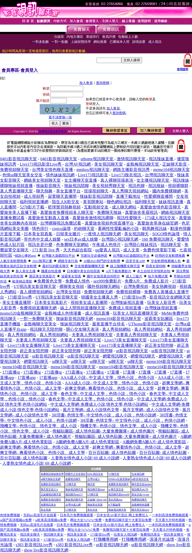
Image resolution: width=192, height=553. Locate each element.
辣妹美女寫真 (95, 504)
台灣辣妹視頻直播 (161, 308)
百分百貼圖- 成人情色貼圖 (112, 452)
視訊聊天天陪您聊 (46, 329)
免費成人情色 (77, 281)
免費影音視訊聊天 (51, 484)
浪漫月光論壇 (162, 539)
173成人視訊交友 (160, 218)
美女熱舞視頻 (164, 286)
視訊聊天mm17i (74, 494)
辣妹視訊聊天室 (74, 324)
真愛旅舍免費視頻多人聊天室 (66, 212)
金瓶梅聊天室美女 (40, 324)
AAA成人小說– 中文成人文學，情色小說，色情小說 (107, 377)
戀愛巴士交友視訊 (75, 474)
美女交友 (92, 509)
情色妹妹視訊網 (60, 175)
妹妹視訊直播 (171, 202)
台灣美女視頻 (68, 292)
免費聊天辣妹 (109, 212)
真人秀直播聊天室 (16, 191)
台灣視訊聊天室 (159, 175)
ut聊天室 (59, 361)
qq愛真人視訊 (107, 250)
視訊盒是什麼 (40, 244)
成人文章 (131, 250)
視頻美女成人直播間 (89, 302)
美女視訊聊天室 (108, 164)
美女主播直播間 (16, 302)
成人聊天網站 (124, 207)
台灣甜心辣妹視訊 (140, 244)
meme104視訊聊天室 (171, 169)
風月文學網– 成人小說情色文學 (91, 410)
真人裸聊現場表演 (117, 180)
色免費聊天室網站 (72, 244)
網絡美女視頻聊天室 (42, 180)
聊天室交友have (140, 509)
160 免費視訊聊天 (158, 239)
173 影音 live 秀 (46, 250)
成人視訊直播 (97, 313)
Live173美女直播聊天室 (125, 340)
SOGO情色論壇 (166, 234)
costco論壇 (61, 228)
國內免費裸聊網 (166, 191)
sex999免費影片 (107, 281)
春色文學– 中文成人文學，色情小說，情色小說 (103, 393)
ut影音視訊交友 (140, 479)
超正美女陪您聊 (159, 345)
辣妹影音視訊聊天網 (74, 318)
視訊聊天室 (171, 244)
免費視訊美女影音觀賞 (53, 131)
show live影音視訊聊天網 (46, 550)
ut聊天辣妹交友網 (51, 479)
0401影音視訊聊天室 (18, 159)
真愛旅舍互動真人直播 (48, 218)
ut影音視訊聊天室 (132, 351)
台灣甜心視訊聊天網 (119, 239)
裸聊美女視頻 (71, 286)
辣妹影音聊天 (48, 185)
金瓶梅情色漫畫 (141, 504)
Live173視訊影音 (93, 175)
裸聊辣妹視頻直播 (16, 185)
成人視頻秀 (34, 196)
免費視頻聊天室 (14, 169)
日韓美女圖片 (68, 234)
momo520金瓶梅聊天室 (20, 313)
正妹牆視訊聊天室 (51, 494)
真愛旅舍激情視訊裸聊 (92, 218)
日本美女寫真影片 (51, 302)
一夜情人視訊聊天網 (102, 234)
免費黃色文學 (49, 281)
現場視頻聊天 (96, 191)
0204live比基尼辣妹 (119, 479)
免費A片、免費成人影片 (147, 281)
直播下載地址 (128, 196)
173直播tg (11, 372)
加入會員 (86, 83)
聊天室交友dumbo (142, 484)
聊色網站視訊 (119, 202)
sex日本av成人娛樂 (81, 239)
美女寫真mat (115, 499)
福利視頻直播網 (34, 202)
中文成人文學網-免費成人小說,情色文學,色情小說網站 (99, 404)
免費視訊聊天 (73, 479)
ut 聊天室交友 (116, 489)
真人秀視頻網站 (116, 329)
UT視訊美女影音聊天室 (35, 286)
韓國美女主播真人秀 (99, 297)
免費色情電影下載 (159, 250)
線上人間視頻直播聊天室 (82, 308)
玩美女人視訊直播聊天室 (135, 313)
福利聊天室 (145, 202)
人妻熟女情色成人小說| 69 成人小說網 (85, 458)
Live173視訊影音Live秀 (41, 164)
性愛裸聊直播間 (158, 196)
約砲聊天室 (84, 228)
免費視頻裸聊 (128, 292)
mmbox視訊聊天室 (94, 169)
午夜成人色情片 (106, 244)
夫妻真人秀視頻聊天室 (92, 335)
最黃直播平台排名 (108, 324)
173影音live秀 (19, 297)
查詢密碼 (102, 83)
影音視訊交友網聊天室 (170, 297)
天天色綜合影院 (77, 250)
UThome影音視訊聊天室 (150, 324)
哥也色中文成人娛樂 (42, 239)
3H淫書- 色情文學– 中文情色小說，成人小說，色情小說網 (103, 415)
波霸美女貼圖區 (158, 318)
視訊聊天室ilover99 (119, 494)
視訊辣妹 (181, 180)
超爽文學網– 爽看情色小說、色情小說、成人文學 (109, 388)
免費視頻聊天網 (98, 292)
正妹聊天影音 (175, 164)
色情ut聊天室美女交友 (22, 175)
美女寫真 (46, 509)
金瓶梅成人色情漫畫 (63, 313)
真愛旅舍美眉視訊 (141, 212)
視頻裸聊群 (178, 185)
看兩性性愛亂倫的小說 (118, 228)
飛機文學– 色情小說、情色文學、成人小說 (38, 426)
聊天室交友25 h (49, 489)
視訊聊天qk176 (140, 489)
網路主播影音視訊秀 (131, 169)
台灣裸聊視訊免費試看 (60, 223)
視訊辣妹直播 (161, 159)
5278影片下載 (32, 207)
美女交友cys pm (140, 494)
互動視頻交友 (96, 207)
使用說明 (182, 69)
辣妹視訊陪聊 (76, 185)
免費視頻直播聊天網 (38, 308)
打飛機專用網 (105, 539)
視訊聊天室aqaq (96, 489)
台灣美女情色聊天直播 (52, 169)
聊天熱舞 (44, 191)
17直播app (26, 377)
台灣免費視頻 (136, 286)
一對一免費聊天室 (36, 318)
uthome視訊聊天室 (97, 159)
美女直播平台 (68, 191)
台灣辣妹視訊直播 (127, 302)
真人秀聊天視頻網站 (130, 191)
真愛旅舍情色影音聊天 (160, 207)
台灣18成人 (93, 479)
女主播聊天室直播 (80, 180)
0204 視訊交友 (95, 474)
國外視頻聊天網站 (103, 286)
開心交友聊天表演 (82, 329)
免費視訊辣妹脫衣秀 (52, 474)
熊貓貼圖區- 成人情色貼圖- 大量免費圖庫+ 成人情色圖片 (103, 431)
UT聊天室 (113, 474)
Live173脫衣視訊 (126, 175)
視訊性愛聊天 (129, 218)
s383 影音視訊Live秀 (34, 545)
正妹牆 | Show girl (97, 499)
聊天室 (91, 484)
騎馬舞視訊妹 (154, 228)
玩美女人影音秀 (161, 302)
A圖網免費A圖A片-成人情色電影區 (87, 442)
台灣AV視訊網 (78, 164)
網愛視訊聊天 (115, 356)
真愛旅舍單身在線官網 (157, 223)
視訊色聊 (136, 185)
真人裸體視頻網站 (36, 292)
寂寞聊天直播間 (62, 196)
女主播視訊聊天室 (153, 180)
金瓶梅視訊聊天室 (143, 164)
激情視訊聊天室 (131, 159)
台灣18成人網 (73, 504)
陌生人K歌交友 (66, 202)
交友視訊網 (138, 474)
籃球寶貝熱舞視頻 (64, 207)
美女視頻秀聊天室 (108, 185)
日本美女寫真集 (38, 234)
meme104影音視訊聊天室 (118, 318)
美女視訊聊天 (136, 234)
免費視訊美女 (48, 504)
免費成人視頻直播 (125, 308)
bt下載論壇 (114, 504)
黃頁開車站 (93, 202)
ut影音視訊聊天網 (112, 545)
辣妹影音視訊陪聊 (96, 196)
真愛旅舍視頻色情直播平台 (109, 223)
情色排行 (40, 228)
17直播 (113, 372)
